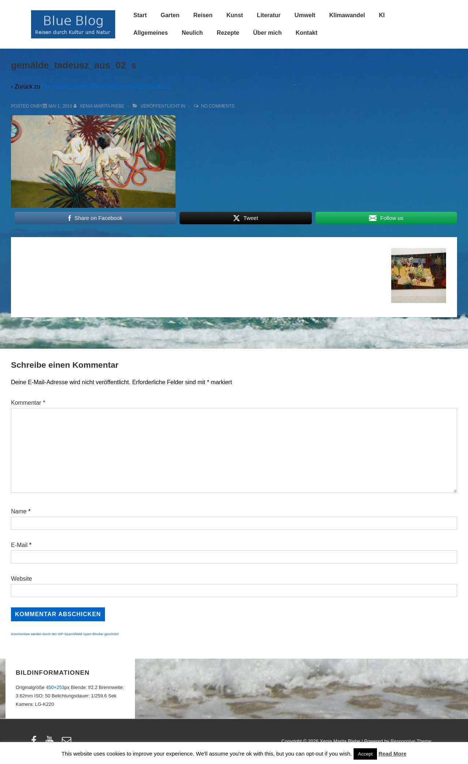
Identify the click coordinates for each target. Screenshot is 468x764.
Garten (170, 15)
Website (21, 579)
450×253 (55, 687)
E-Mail (19, 545)
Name (19, 511)
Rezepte (228, 33)
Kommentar (28, 403)
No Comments (217, 106)
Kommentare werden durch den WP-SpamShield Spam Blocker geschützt (64, 634)
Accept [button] (365, 754)
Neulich (192, 33)
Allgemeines (150, 33)
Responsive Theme (410, 741)
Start (140, 15)
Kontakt (306, 33)
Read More (392, 753)
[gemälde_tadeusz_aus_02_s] (60, 106)
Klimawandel (347, 15)
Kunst (234, 15)
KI (382, 15)
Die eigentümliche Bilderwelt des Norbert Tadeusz (106, 86)
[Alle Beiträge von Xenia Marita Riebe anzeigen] (99, 106)
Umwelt (305, 15)
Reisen (202, 15)
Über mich (267, 33)
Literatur (269, 15)
